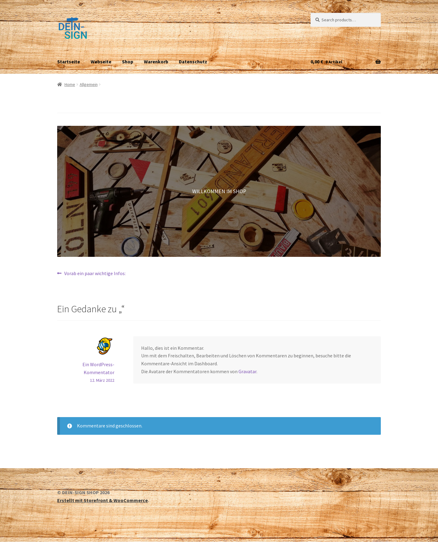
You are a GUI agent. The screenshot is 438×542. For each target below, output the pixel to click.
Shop (127, 61)
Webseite (101, 61)
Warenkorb (156, 61)
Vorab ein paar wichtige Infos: (95, 274)
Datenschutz (193, 61)
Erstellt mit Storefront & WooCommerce (102, 500)
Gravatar (247, 371)
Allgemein (89, 84)
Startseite (68, 61)
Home (69, 84)
